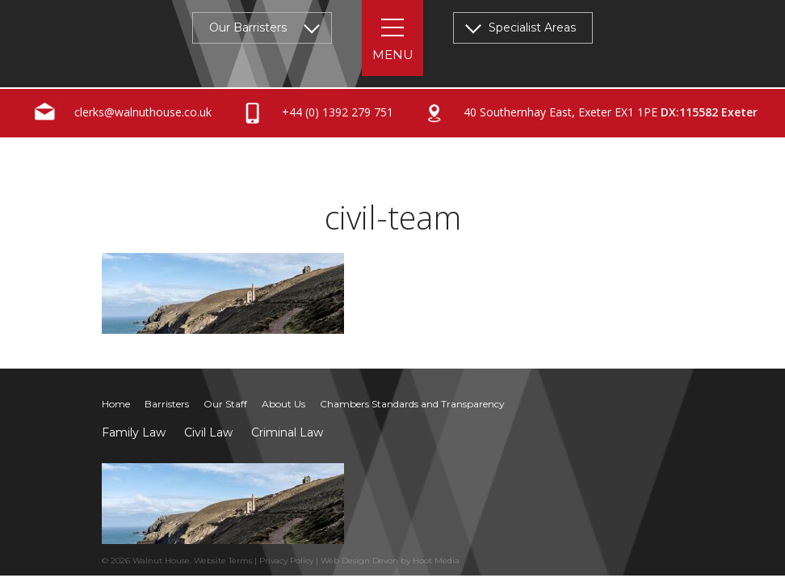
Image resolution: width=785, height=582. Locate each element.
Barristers (167, 404)
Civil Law (208, 432)
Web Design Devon (359, 560)
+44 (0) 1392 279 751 (314, 113)
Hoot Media (436, 560)
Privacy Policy (286, 560)
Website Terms (223, 560)
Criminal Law (287, 432)
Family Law (134, 432)
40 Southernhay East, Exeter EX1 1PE (588, 113)
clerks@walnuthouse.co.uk (120, 113)
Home (116, 404)
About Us (283, 404)
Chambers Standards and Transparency (412, 404)
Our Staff (225, 404)
